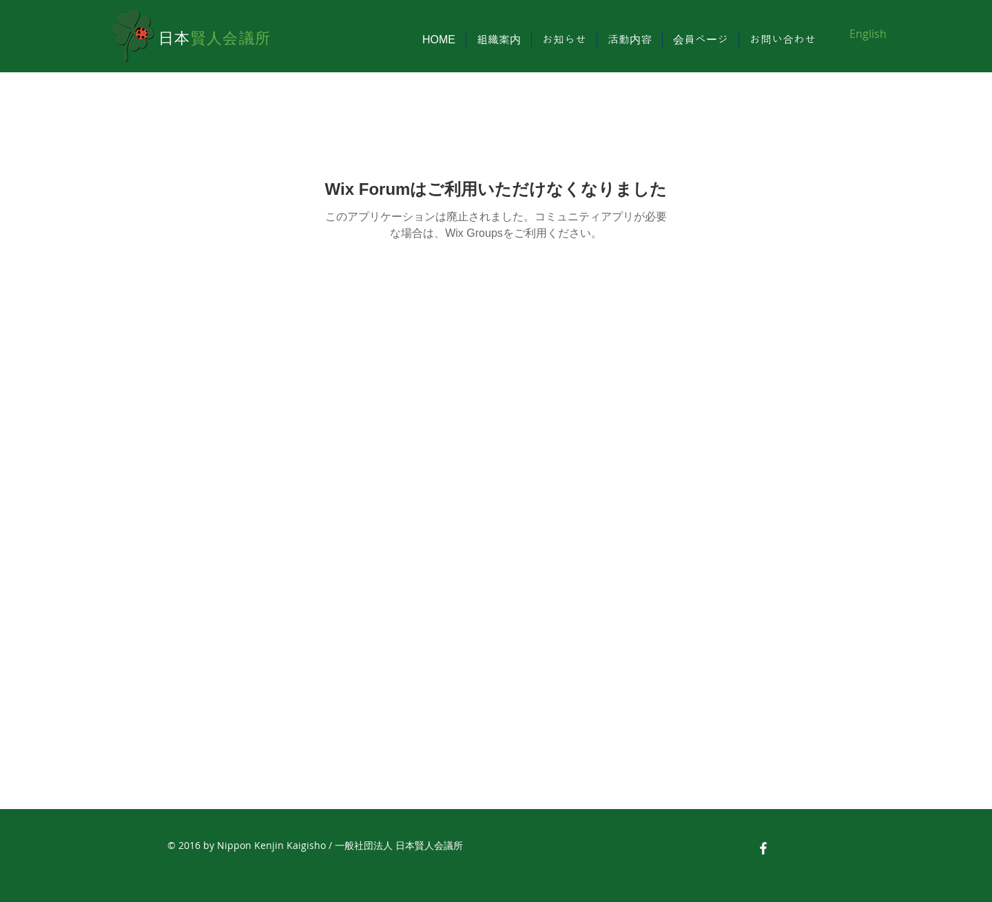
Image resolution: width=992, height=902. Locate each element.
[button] (498, 40)
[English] (868, 34)
